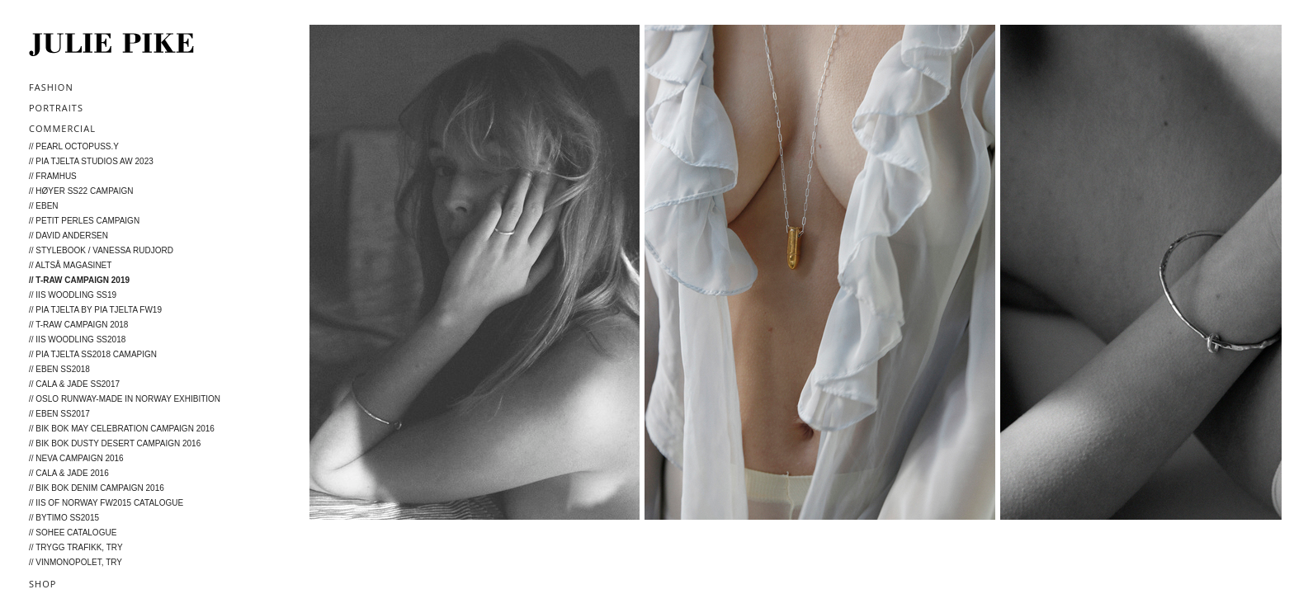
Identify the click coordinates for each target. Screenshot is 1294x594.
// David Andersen (68, 235)
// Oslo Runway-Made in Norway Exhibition (124, 398)
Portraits (56, 107)
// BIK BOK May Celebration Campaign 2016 (122, 428)
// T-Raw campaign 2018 (78, 324)
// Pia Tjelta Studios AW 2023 (91, 161)
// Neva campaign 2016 (76, 458)
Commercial (62, 128)
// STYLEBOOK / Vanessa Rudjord (101, 250)
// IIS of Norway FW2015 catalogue (106, 502)
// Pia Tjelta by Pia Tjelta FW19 (95, 309)
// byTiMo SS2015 (64, 517)
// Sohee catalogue (72, 532)
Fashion (51, 87)
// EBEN (44, 205)
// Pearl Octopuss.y (74, 146)
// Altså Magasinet (70, 265)
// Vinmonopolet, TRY (75, 562)
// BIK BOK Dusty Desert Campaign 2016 (115, 443)
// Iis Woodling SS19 (72, 294)
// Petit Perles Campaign (84, 220)
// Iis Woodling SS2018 (77, 339)
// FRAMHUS (53, 176)
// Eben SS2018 (59, 369)
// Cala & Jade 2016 (69, 473)
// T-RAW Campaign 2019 (79, 280)
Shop (42, 584)
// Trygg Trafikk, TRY (76, 547)
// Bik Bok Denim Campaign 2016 (96, 488)
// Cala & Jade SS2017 (74, 384)
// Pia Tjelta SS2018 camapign (93, 354)
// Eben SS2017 (59, 413)
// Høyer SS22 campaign (81, 191)
